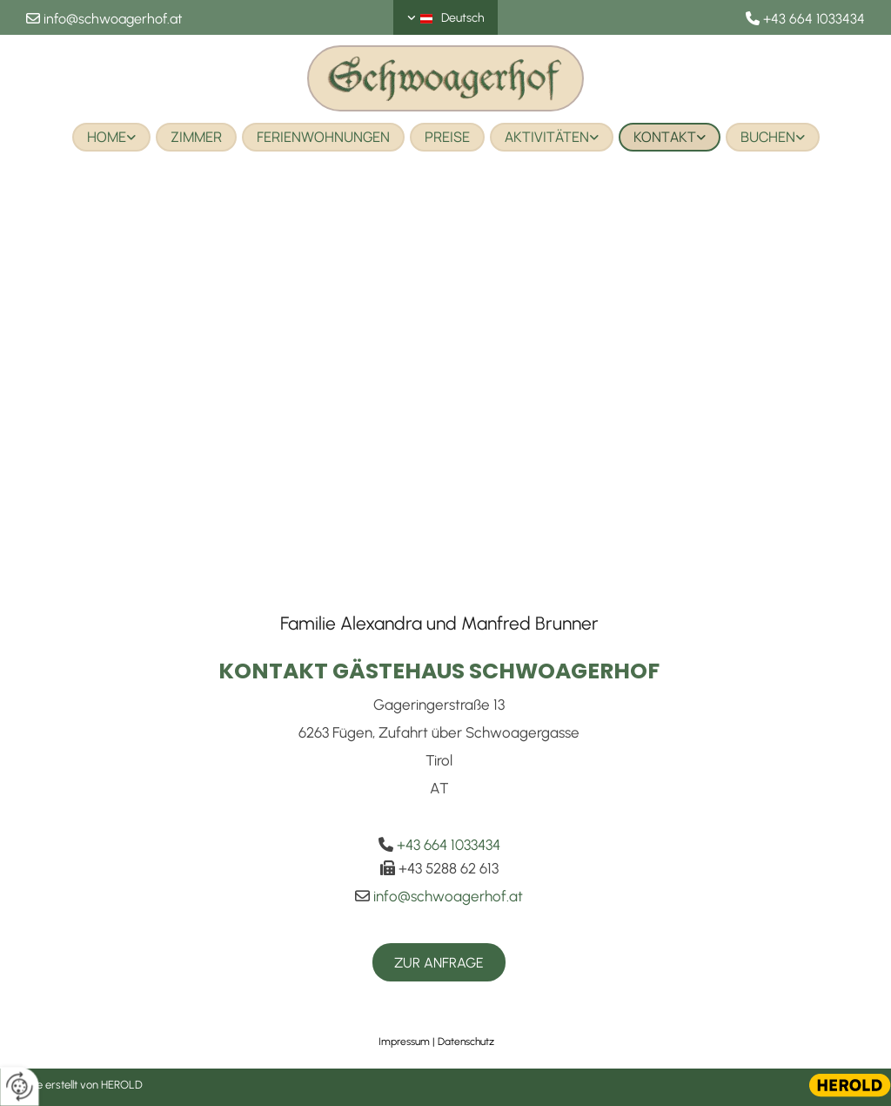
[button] (439, 962)
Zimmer (196, 136)
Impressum (404, 1041)
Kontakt (664, 136)
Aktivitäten (547, 136)
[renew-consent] (19, 1086)
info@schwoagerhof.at (113, 18)
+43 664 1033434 (814, 18)
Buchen (767, 136)
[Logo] (445, 78)
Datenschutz (466, 1041)
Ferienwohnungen (323, 136)
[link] (111, 137)
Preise (447, 136)
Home (106, 136)
